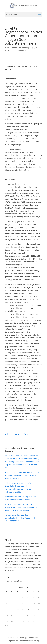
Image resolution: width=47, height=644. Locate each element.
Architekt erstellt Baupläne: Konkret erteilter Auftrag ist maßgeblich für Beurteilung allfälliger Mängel (23, 475)
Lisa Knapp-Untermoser (18, 48)
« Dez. (7, 625)
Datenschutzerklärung (29, 640)
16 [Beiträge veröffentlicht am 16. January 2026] (28, 609)
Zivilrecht (8, 51)
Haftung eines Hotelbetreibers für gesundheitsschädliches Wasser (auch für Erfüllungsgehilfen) (21, 518)
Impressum (13, 640)
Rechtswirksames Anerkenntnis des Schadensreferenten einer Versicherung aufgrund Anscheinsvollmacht (21, 507)
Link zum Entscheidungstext (16, 434)
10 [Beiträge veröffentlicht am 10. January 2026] (34, 603)
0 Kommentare (20, 51)
